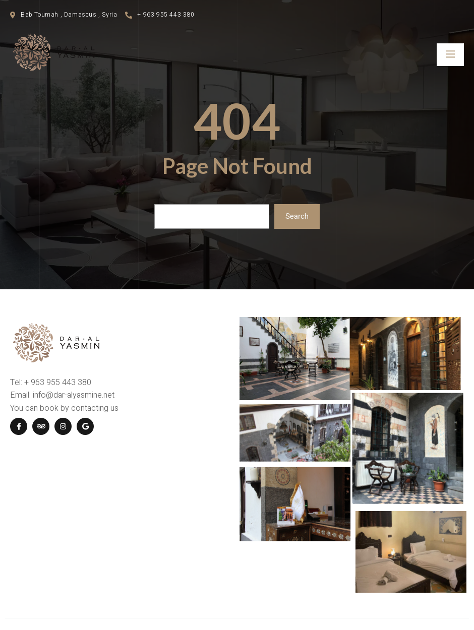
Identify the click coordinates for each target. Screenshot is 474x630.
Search (297, 216)
